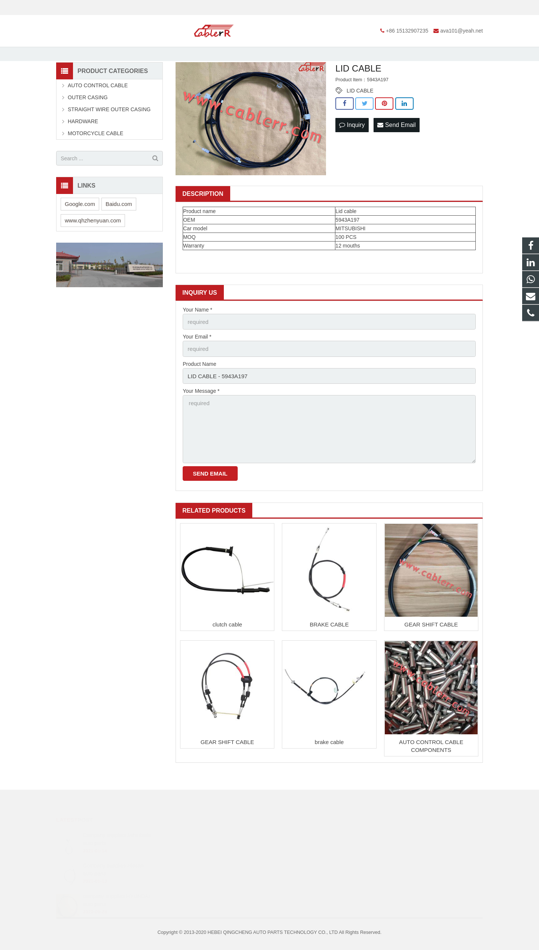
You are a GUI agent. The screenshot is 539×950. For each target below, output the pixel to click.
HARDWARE (83, 148)
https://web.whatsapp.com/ (311, 837)
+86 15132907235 (83, 7)
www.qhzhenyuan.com (93, 247)
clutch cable (227, 643)
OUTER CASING (88, 124)
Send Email (396, 151)
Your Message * (201, 415)
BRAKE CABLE (329, 643)
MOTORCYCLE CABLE (95, 160)
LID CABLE (360, 118)
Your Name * (197, 337)
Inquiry (352, 151)
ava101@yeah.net (137, 7)
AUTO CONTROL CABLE (98, 112)
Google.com (80, 231)
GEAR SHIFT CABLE (431, 643)
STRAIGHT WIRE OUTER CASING (109, 136)
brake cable (329, 760)
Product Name (199, 388)
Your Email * (197, 362)
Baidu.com (119, 231)
